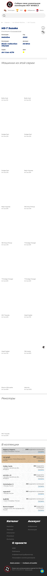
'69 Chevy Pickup (29, 206)
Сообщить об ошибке (30, 563)
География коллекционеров (23, 558)
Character (11, 533)
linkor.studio (28, 570)
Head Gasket (28, 315)
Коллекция (32, 530)
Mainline (10, 526)
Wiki (14, 548)
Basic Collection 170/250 (9, 45)
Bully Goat (4, 98)
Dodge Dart (5, 134)
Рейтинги (16, 551)
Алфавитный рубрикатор (22, 554)
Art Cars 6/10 (7, 52)
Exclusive (10, 539)
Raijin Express (28, 170)
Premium (10, 536)
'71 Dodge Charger (30, 243)
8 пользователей (16, 31)
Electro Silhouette (7, 387)
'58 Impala (27, 351)
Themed (10, 530)
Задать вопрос (15, 563)
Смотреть (41, 451)
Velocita (26, 387)
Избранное (32, 526)
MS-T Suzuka (5, 315)
